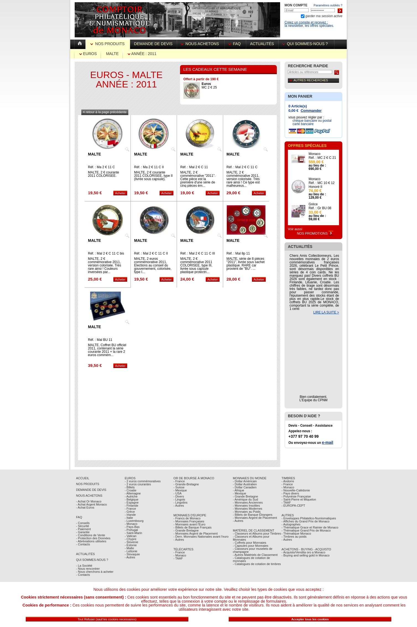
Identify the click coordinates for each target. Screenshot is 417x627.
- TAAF (178, 558)
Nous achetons (200, 44)
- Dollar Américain (245, 481)
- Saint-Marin (133, 533)
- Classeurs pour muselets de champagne (252, 550)
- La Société (84, 565)
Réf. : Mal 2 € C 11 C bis (106, 253)
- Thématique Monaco (296, 533)
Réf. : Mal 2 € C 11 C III (197, 253)
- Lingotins (180, 502)
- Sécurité (82, 526)
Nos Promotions (315, 233)
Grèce (313, 204)
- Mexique (180, 490)
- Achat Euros (85, 507)
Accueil (82, 478)
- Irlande (130, 514)
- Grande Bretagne (186, 530)
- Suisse (178, 487)
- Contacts (83, 544)
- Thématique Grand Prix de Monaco (306, 530)
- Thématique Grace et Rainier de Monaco (310, 527)
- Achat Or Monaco (88, 501)
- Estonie (131, 545)
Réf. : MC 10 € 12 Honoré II (322, 185)
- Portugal (131, 530)
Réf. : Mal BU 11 (100, 340)
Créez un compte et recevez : (306, 22)
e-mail (327, 442)
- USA (177, 493)
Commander (311, 110)
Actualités (262, 44)
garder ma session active (323, 16)
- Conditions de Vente (90, 535)
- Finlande (131, 505)
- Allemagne (133, 493)
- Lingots (179, 499)
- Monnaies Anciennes (248, 502)
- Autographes (291, 524)
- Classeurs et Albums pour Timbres (257, 533)
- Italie (129, 517)
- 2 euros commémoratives (143, 481)
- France (130, 508)
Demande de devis (153, 44)
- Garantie (83, 532)
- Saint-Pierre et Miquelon (299, 499)
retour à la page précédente (105, 112)
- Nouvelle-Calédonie (296, 490)
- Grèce (130, 511)
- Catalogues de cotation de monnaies (251, 559)
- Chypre (130, 539)
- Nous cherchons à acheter (94, 571)
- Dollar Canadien (245, 487)
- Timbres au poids (294, 536)
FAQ (235, 44)
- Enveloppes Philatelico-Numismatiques (309, 518)
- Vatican (131, 536)
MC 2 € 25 (209, 85)
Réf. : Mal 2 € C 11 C (241, 167)
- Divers (178, 496)
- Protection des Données (93, 538)
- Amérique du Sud (245, 499)
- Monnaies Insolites (246, 505)
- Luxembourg (134, 520)
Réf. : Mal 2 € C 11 (194, 167)
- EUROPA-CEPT (293, 505)
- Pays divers (290, 493)
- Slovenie (131, 542)
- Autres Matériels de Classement (255, 554)
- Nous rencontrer (88, 568)
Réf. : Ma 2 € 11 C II (149, 167)
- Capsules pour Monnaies (250, 545)
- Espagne (132, 502)
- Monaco (131, 523)
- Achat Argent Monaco (91, 504)
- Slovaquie (132, 554)
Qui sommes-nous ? (306, 44)
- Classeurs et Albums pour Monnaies (251, 538)
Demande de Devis (91, 489)
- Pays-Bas (132, 526)
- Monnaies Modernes (247, 508)
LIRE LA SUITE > (326, 312)
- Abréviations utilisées (91, 541)
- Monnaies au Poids (246, 511)
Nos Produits (108, 44)
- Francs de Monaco (186, 518)
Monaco (314, 154)
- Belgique (132, 499)
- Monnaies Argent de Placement (195, 533)
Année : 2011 (142, 53)
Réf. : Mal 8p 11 (238, 253)
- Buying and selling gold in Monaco (306, 555)
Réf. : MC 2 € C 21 (322, 158)
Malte (112, 53)
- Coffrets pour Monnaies (249, 542)
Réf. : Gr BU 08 (320, 208)
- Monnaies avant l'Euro (189, 524)
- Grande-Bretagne (186, 484)
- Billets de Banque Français (192, 527)
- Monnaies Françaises (188, 521)
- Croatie (130, 490)
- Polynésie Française (296, 496)
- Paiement (83, 529)
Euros (88, 53)
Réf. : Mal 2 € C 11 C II (151, 253)
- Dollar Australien (245, 484)
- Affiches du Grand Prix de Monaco (305, 521)
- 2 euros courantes (138, 484)
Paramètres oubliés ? (328, 5)
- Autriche (131, 496)
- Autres (130, 557)
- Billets (130, 487)
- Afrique (238, 490)
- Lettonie (131, 551)
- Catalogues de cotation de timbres (257, 564)
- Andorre (288, 481)
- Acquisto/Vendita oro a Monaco (303, 552)
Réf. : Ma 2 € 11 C (101, 167)
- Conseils (83, 523)
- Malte (129, 548)
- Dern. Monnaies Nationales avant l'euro (200, 536)
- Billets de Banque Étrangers (252, 514)
